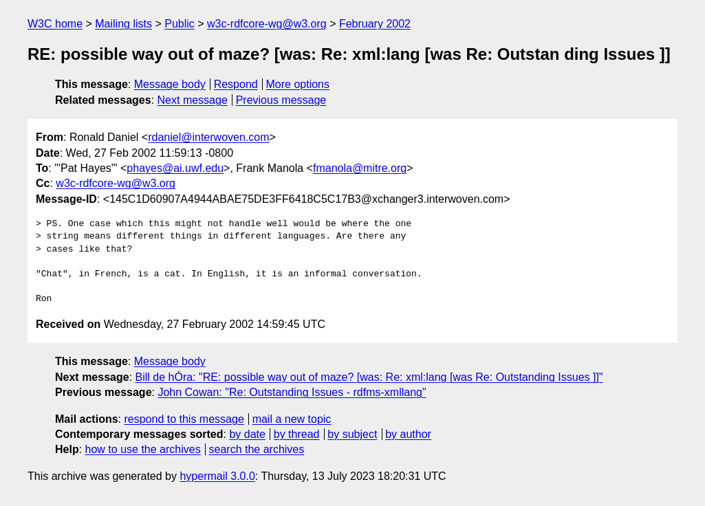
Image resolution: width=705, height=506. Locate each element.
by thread (297, 434)
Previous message (281, 100)
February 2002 (375, 24)
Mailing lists (123, 24)
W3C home (55, 24)
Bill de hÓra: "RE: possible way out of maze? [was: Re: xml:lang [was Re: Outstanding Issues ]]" (369, 377)
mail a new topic (292, 419)
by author (408, 434)
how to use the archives (143, 449)
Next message (193, 100)
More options (298, 84)
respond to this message (183, 419)
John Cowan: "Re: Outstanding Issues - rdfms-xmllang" (292, 392)
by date (247, 434)
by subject (352, 434)
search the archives (257, 449)
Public (179, 24)
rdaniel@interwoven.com (208, 137)
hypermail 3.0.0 (217, 476)
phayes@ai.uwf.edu (175, 168)
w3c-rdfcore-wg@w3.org (267, 24)
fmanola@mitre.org (359, 168)
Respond (236, 84)
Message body (170, 84)
